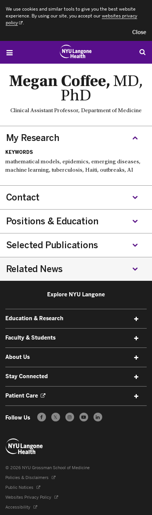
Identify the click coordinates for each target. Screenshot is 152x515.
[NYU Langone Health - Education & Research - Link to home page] (24, 446)
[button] (139, 32)
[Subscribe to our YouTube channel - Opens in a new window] (83, 417)
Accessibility (21, 507)
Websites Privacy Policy (31, 497)
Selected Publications (52, 245)
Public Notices (22, 487)
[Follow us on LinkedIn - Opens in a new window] (97, 417)
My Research (32, 138)
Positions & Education (52, 221)
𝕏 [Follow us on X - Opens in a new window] (55, 418)
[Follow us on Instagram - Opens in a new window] (69, 417)
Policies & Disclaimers (30, 477)
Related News (34, 269)
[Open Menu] (9, 53)
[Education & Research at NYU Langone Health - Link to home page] (76, 51)
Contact (23, 197)
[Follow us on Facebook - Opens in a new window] (41, 417)
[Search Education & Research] (142, 52)
